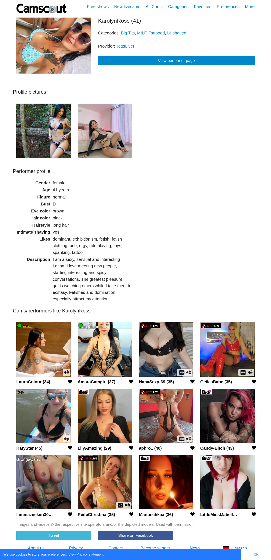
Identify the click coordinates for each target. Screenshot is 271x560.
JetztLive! (125, 46)
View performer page (176, 60)
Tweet (53, 535)
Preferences (228, 6)
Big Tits (128, 33)
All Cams (154, 6)
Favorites (202, 6)
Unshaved (176, 33)
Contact (115, 548)
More (250, 6)
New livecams (127, 6)
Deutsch (235, 548)
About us (36, 548)
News (195, 548)
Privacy (76, 548)
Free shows (98, 6)
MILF (141, 33)
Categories (178, 6)
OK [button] (256, 554)
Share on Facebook (135, 535)
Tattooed (157, 33)
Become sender (155, 548)
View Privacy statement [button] (86, 554)
